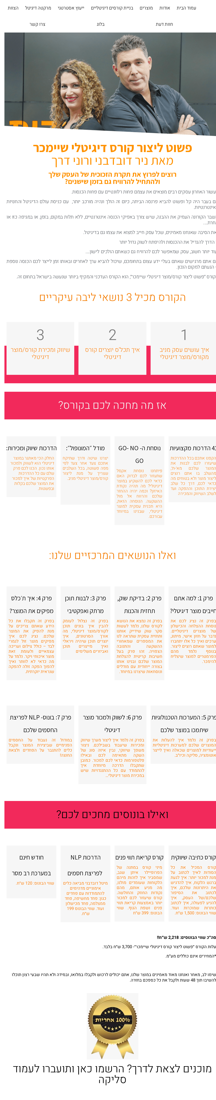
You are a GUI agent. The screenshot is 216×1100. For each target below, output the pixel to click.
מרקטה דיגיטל (34, 8)
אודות (160, 8)
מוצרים (141, 8)
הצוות (8, 8)
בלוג (96, 24)
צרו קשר (33, 24)
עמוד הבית (182, 8)
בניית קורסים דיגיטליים (107, 8)
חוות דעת (160, 24)
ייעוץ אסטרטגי (66, 8)
